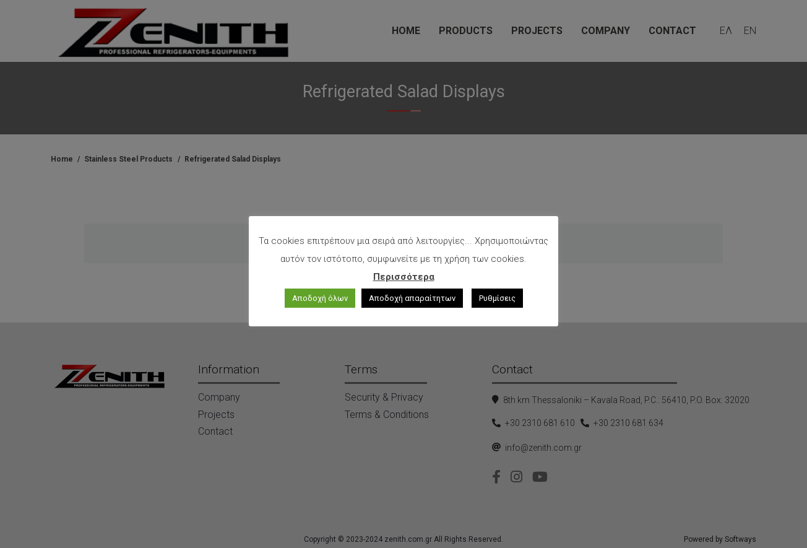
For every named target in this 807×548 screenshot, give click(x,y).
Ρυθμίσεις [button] (497, 298)
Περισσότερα (403, 276)
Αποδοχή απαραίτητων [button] (412, 298)
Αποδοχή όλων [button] (320, 298)
